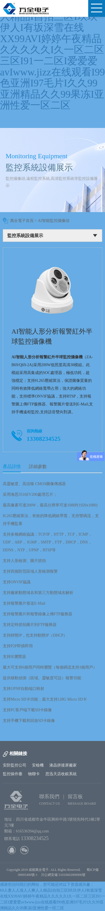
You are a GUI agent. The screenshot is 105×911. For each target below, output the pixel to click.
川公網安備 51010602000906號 (64, 875)
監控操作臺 (12, 774)
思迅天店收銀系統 (61, 774)
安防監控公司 (14, 765)
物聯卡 (34, 774)
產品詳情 (12, 466)
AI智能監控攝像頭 (53, 221)
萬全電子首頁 (22, 221)
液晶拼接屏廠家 (63, 765)
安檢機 (38, 765)
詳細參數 (38, 466)
